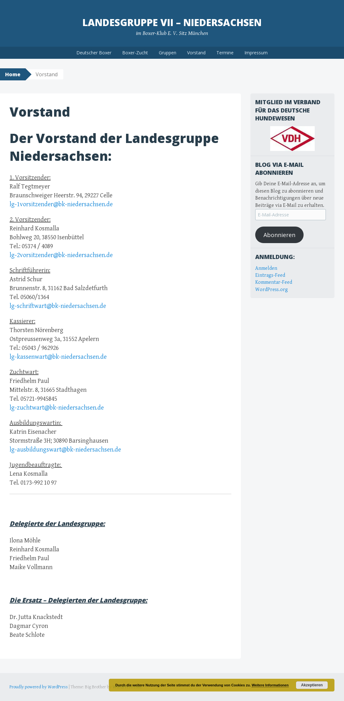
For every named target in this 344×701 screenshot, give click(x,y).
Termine (225, 53)
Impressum (256, 53)
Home (12, 74)
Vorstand (196, 53)
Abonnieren (279, 235)
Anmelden (266, 268)
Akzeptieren (312, 685)
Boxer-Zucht (135, 53)
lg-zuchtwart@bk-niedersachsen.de (57, 408)
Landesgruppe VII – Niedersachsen (172, 22)
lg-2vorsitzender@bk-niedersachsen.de (61, 255)
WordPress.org (271, 290)
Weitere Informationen (270, 685)
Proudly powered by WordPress (39, 687)
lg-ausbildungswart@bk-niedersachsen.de (65, 449)
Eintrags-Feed (270, 275)
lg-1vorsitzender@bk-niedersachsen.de (61, 204)
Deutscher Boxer (93, 53)
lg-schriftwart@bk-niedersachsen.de (58, 306)
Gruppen (167, 53)
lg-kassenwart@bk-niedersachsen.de (58, 357)
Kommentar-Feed (273, 282)
